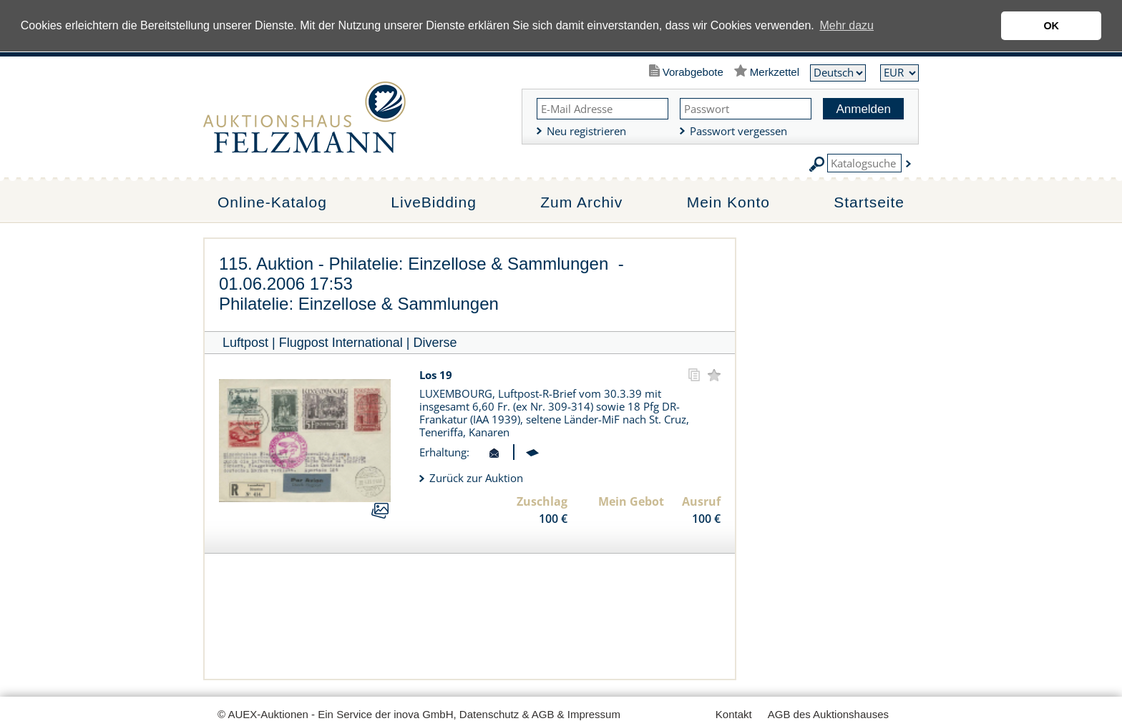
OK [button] (1051, 25)
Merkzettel (774, 72)
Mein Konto (728, 202)
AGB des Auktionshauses (828, 714)
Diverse (435, 342)
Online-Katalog (272, 202)
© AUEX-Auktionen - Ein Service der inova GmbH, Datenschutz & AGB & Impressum (419, 714)
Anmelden (863, 109)
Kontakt (734, 714)
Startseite (869, 202)
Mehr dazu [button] (846, 25)
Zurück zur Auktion (476, 477)
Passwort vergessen (738, 131)
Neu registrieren (586, 131)
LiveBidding (434, 202)
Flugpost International (341, 342)
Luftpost (245, 342)
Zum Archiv (581, 202)
